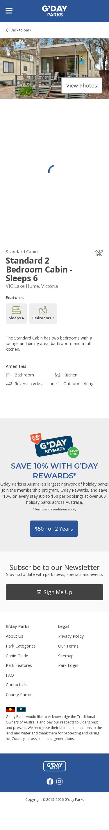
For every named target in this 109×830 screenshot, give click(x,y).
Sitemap (66, 656)
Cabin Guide (17, 656)
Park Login (68, 665)
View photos (81, 85)
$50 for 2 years (54, 528)
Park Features (19, 665)
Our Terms (68, 646)
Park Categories (21, 646)
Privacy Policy (71, 636)
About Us (14, 636)
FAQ (10, 675)
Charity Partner (20, 694)
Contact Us (16, 684)
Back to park (20, 30)
